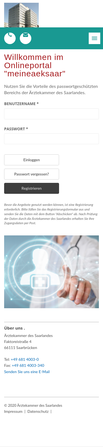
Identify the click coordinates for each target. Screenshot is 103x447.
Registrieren (31, 188)
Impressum (13, 411)
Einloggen (31, 159)
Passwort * (16, 128)
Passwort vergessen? (31, 174)
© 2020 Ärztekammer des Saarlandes (33, 405)
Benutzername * (21, 103)
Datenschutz (38, 411)
